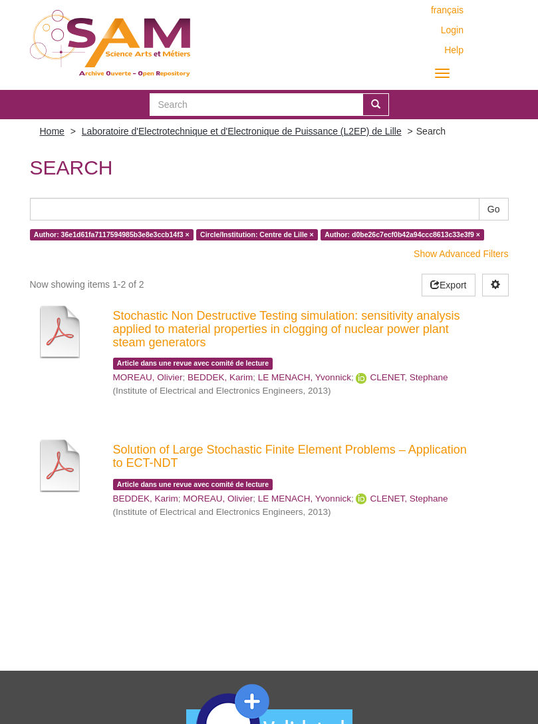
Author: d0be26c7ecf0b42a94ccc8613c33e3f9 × (402, 234)
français (447, 10)
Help (454, 50)
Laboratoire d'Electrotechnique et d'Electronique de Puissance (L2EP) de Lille (242, 131)
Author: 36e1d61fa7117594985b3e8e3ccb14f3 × (112, 234)
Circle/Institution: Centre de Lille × (257, 234)
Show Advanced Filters (461, 253)
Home (52, 131)
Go (493, 209)
